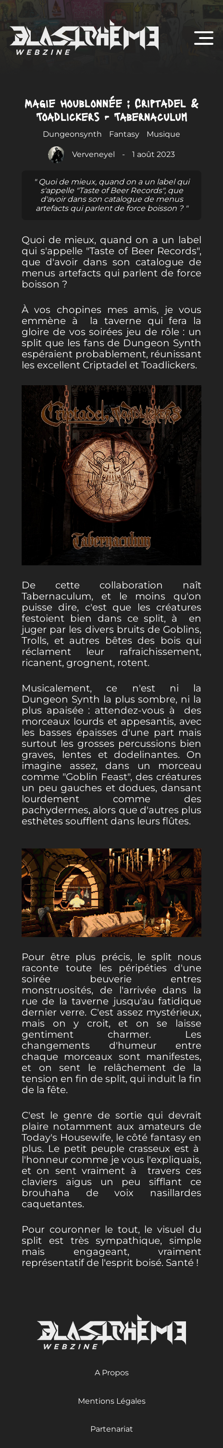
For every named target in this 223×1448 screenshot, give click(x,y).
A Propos (112, 1372)
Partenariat (111, 1429)
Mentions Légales (112, 1401)
